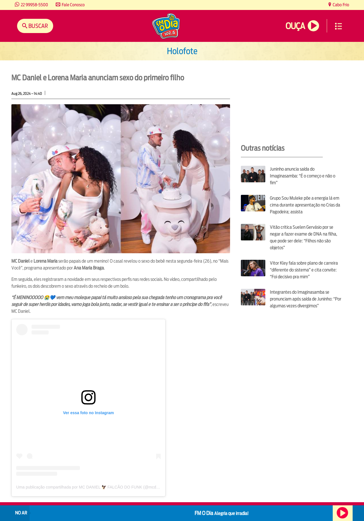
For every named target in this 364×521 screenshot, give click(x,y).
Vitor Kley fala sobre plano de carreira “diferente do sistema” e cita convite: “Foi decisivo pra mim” (304, 269)
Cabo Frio (340, 4)
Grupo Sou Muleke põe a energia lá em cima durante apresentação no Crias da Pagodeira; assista (305, 204)
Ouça (295, 26)
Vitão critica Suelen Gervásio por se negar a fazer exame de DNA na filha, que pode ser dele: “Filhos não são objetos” (303, 237)
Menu (338, 26)
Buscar (37, 26)
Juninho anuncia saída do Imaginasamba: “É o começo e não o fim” (302, 175)
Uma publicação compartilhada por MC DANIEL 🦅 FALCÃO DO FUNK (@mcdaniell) (91, 487)
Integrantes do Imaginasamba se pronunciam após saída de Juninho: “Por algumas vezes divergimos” (305, 298)
